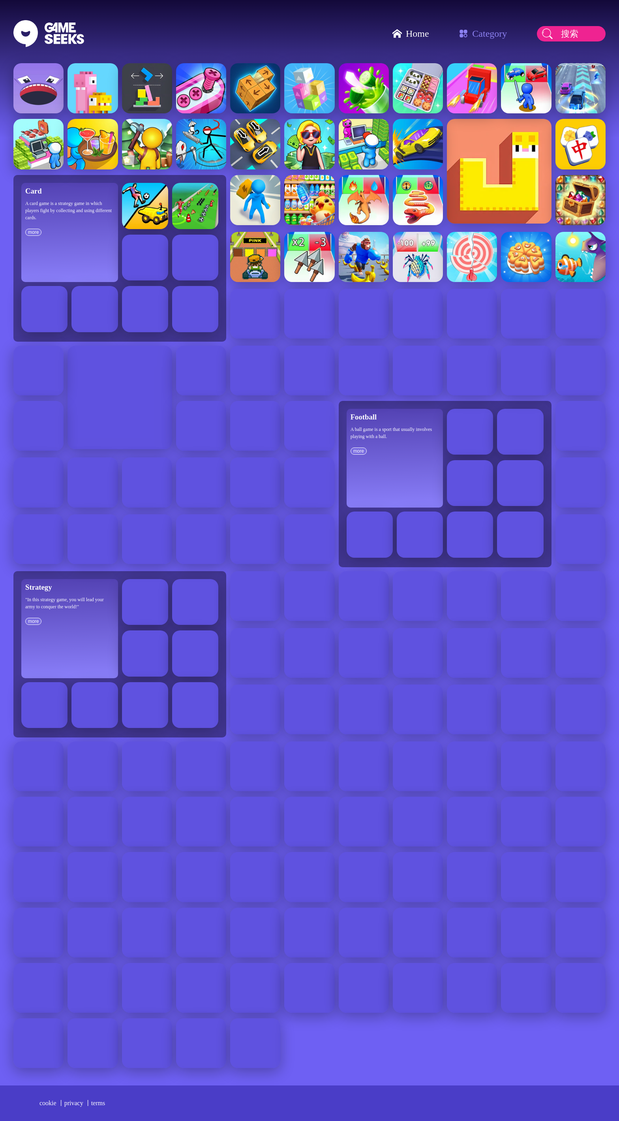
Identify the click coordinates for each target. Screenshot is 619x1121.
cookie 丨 (51, 1103)
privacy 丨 (77, 1103)
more (33, 232)
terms (98, 1103)
